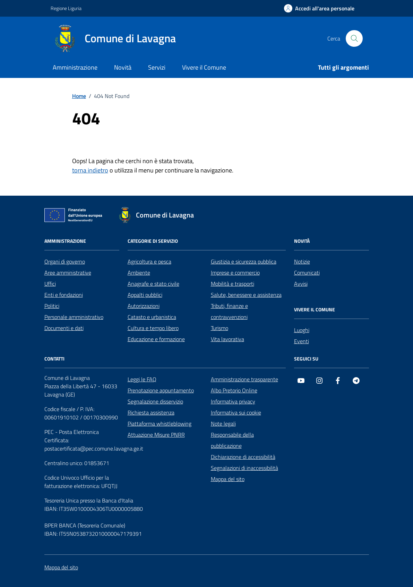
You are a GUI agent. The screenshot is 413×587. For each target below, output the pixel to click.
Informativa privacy (233, 401)
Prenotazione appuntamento (161, 390)
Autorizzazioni (144, 306)
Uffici (50, 283)
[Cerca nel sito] (354, 38)
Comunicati (307, 272)
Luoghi (301, 330)
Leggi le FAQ (142, 379)
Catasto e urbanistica (152, 317)
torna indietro (90, 170)
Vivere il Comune (204, 67)
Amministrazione (75, 67)
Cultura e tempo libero (153, 328)
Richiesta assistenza (151, 412)
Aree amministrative (67, 272)
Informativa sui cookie (236, 412)
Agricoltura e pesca (149, 261)
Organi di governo (64, 261)
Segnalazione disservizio (155, 401)
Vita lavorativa (227, 339)
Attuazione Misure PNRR (156, 434)
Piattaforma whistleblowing (159, 423)
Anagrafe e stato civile (153, 283)
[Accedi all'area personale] (319, 8)
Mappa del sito (227, 479)
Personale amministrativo (73, 317)
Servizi (156, 67)
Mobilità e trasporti (232, 283)
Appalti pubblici (145, 295)
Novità (122, 67)
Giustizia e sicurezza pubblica (243, 261)
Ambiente (139, 272)
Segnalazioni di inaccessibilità (244, 468)
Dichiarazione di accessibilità (243, 457)
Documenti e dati (64, 328)
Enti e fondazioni (63, 295)
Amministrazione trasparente (244, 379)
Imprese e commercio (235, 272)
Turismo (219, 328)
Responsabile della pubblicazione (232, 440)
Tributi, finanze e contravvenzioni (229, 311)
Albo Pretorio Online (234, 390)
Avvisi (301, 283)
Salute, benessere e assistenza (246, 295)
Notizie (302, 261)
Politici (51, 306)
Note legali (223, 423)
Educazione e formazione (156, 339)
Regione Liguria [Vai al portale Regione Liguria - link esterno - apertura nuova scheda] (66, 8)
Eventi (301, 341)
